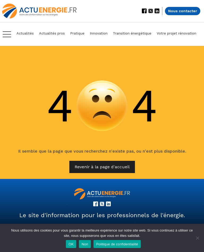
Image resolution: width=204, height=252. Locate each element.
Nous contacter (182, 11)
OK (71, 244)
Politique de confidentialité (117, 244)
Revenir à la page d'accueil (102, 166)
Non (85, 244)
